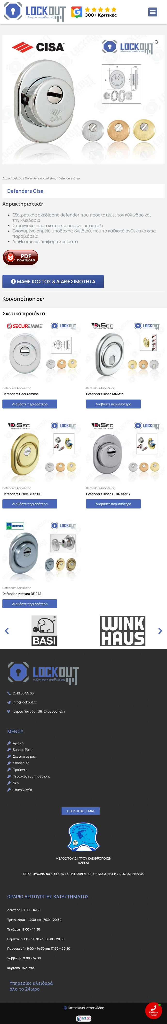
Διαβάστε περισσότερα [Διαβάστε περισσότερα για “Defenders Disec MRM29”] (113, 404)
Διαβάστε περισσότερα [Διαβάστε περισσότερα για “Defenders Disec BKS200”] (30, 503)
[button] (153, 12)
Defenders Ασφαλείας (40, 178)
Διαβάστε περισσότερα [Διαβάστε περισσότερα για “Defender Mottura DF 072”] (30, 603)
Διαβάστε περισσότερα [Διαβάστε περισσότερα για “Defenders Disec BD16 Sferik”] (113, 503)
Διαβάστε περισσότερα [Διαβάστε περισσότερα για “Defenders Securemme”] (30, 404)
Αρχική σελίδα (12, 178)
